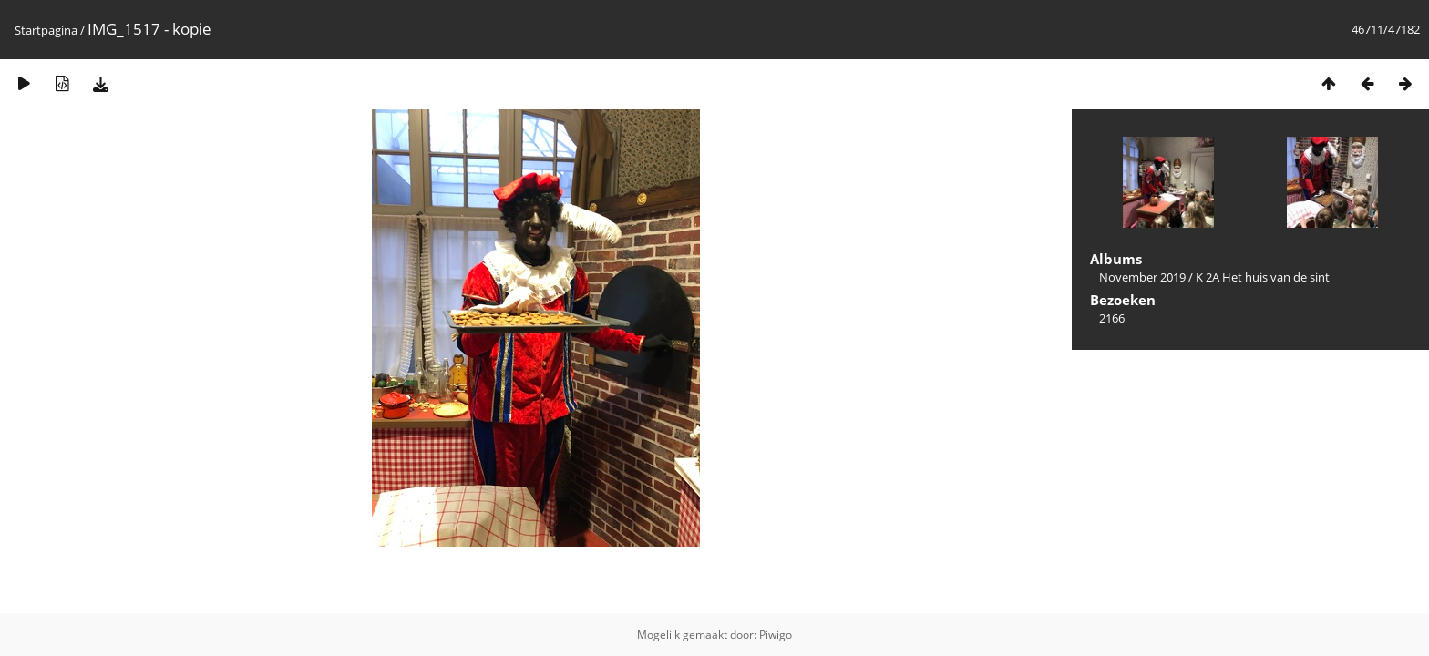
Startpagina (46, 30)
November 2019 (1142, 277)
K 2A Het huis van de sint (1263, 277)
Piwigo (775, 634)
